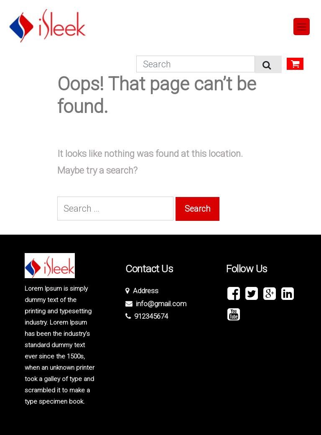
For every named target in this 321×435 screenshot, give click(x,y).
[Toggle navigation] (301, 26)
